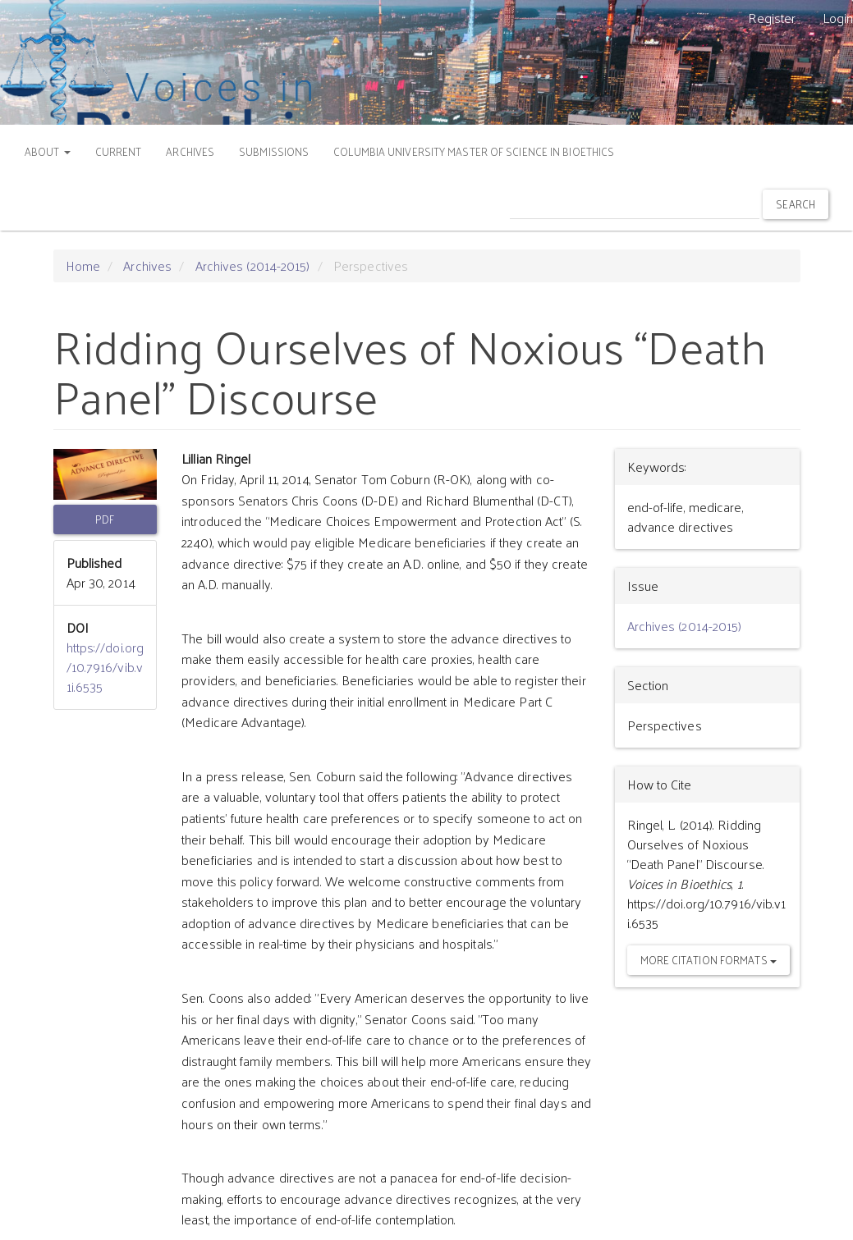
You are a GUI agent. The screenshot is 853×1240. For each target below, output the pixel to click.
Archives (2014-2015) (252, 265)
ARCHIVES (190, 151)
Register (772, 18)
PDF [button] (104, 519)
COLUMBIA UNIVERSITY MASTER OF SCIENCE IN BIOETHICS (473, 151)
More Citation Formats (708, 959)
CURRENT (118, 151)
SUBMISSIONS (274, 151)
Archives (147, 265)
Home (83, 265)
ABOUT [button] (48, 151)
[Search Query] (634, 204)
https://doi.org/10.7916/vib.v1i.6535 (105, 666)
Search (795, 203)
